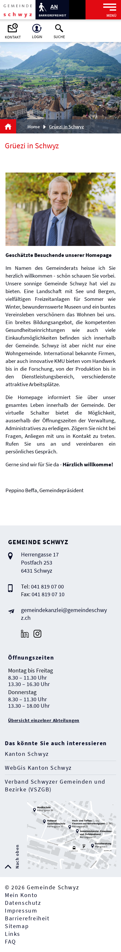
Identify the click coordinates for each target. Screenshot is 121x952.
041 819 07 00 (47, 586)
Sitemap (17, 926)
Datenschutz (23, 902)
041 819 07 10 (48, 594)
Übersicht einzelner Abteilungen (43, 720)
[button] (68, 126)
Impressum (21, 910)
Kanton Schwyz (27, 753)
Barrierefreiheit (27, 918)
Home (33, 126)
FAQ (10, 941)
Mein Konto (21, 895)
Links (12, 933)
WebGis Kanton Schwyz (38, 767)
